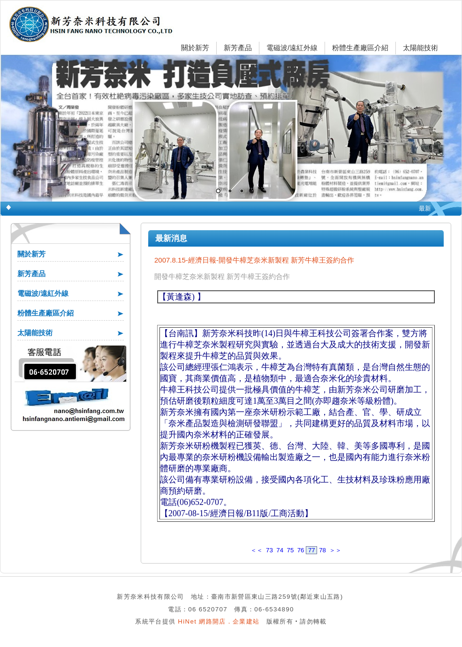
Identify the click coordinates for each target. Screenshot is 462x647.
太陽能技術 (420, 48)
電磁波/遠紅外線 (292, 48)
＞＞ (335, 550)
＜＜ (256, 550)
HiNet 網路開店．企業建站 (218, 621)
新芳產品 (238, 48)
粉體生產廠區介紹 (360, 48)
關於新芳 (195, 48)
